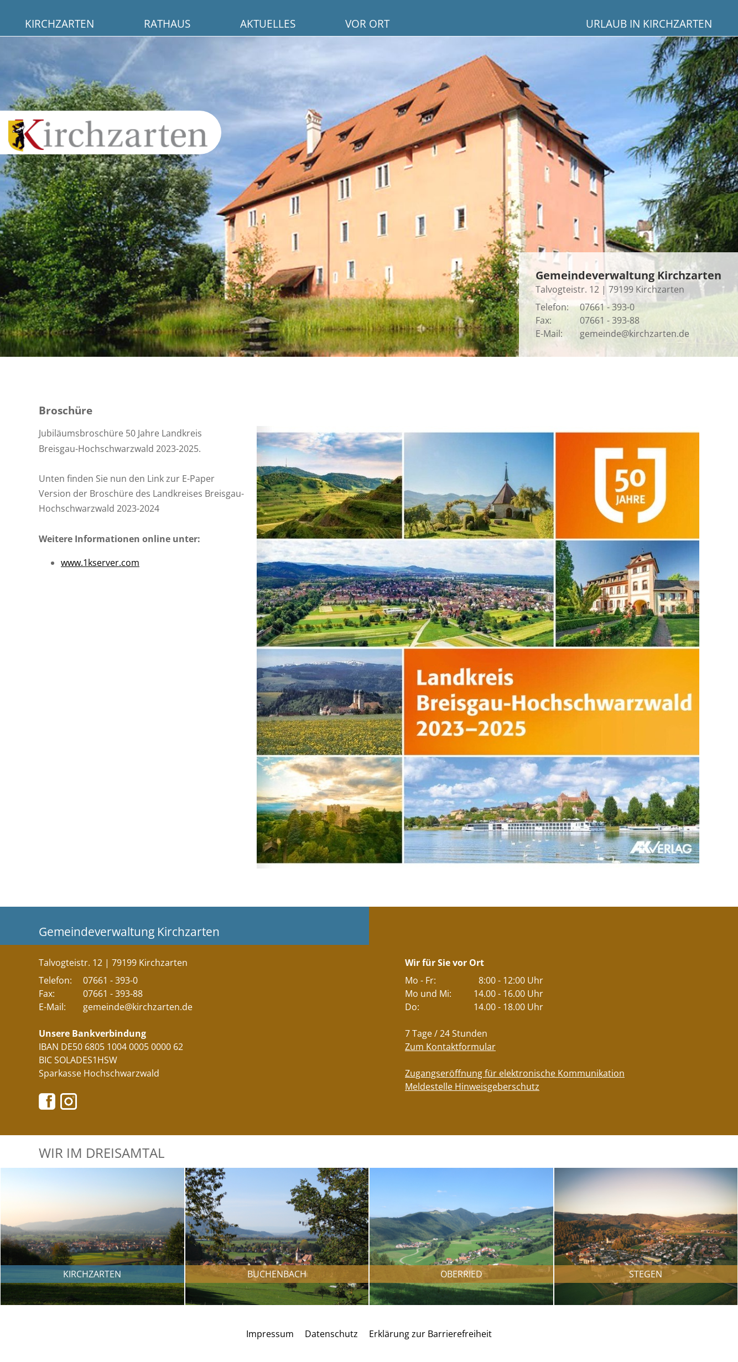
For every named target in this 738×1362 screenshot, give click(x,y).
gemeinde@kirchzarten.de (634, 333)
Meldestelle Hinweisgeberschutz (472, 1086)
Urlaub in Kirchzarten (649, 23)
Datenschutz (331, 1334)
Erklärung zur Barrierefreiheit (430, 1334)
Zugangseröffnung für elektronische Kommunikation (515, 1073)
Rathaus (167, 23)
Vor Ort (367, 23)
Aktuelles (267, 23)
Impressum (270, 1334)
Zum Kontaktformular (450, 1047)
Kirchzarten (59, 23)
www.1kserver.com (100, 563)
